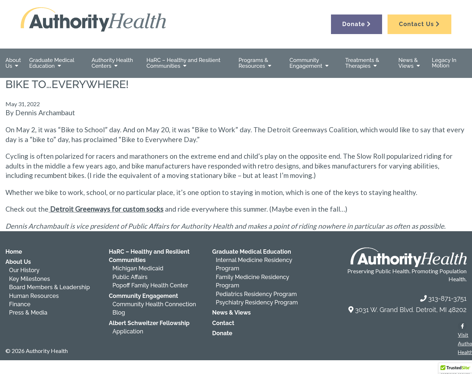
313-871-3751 (447, 298)
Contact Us (419, 24)
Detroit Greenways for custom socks (106, 209)
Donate (356, 24)
